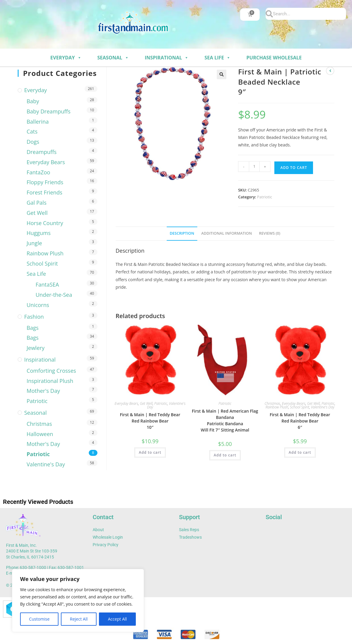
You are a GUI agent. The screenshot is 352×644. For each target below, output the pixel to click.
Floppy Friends (45, 182)
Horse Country (45, 223)
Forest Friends (44, 192)
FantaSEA (47, 284)
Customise (39, 619)
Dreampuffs (42, 151)
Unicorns (38, 304)
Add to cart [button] (150, 452)
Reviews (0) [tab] (269, 233)
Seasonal (113, 58)
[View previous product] (330, 71)
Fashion (34, 316)
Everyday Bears (126, 403)
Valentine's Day (322, 407)
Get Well (146, 403)
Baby (33, 101)
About (98, 529)
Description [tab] (182, 233)
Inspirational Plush (50, 380)
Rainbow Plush (276, 407)
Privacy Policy (105, 544)
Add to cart (293, 167)
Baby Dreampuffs (48, 111)
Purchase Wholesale (274, 57)
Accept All (117, 619)
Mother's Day (43, 390)
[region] (78, 600)
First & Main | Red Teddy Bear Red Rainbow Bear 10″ (150, 421)
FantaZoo (38, 172)
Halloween (40, 434)
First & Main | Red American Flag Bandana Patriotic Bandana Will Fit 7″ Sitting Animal (225, 420)
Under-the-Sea (54, 294)
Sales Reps (189, 529)
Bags (33, 327)
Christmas (272, 403)
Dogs (33, 141)
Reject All (79, 619)
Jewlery (36, 347)
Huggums (39, 232)
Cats (32, 131)
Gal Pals (36, 202)
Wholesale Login (108, 537)
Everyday (66, 58)
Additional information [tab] (226, 233)
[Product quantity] (254, 166)
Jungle (34, 243)
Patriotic (264, 197)
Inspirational (167, 58)
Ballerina (38, 121)
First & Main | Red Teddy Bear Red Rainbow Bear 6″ (300, 421)
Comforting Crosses (51, 370)
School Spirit (299, 407)
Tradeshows (190, 537)
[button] (221, 74)
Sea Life (217, 58)
